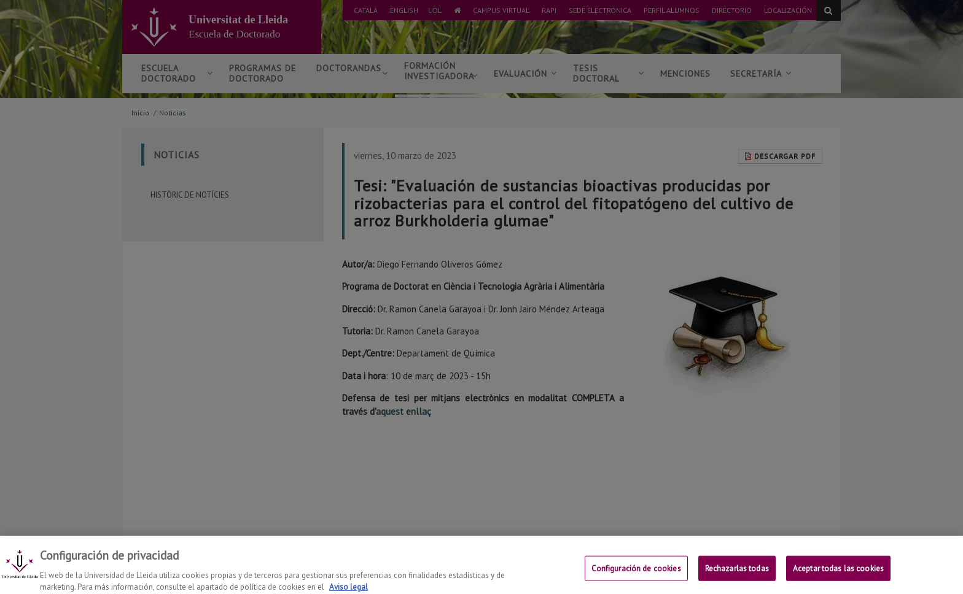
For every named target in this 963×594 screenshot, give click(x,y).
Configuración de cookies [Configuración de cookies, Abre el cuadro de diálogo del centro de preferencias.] (636, 576)
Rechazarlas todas (737, 576)
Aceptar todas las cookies (838, 576)
